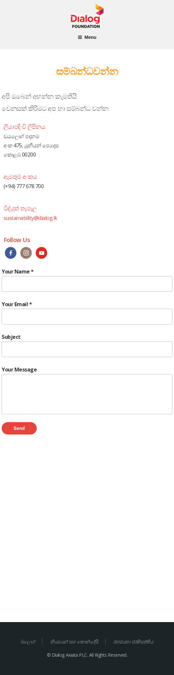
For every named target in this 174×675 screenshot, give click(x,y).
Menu (87, 37)
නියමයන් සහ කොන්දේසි (74, 641)
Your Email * (87, 312)
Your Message (87, 390)
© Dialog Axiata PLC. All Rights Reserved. (87, 655)
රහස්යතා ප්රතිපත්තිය (133, 641)
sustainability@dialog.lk (30, 218)
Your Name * (87, 280)
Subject (87, 345)
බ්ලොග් (28, 641)
